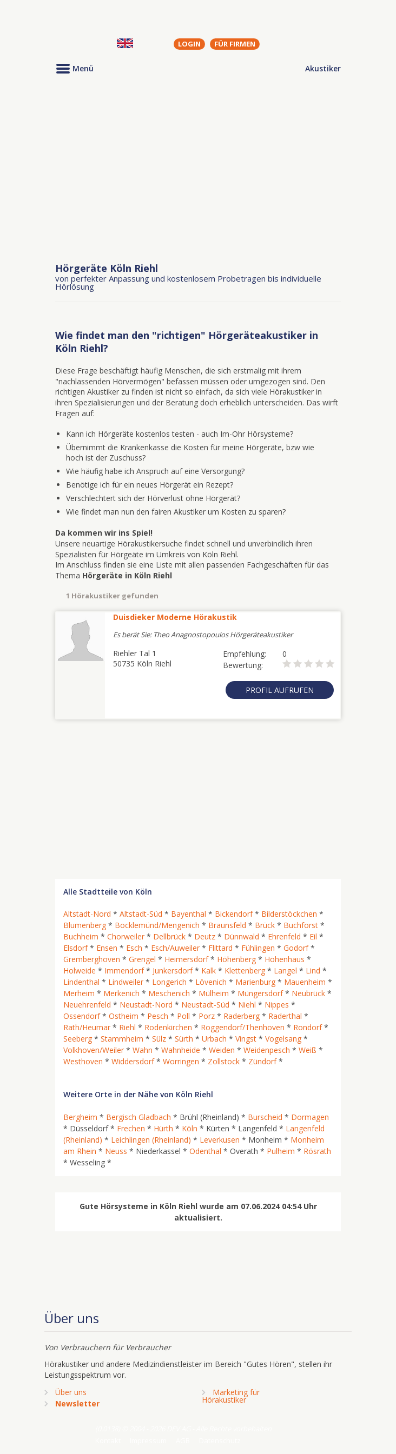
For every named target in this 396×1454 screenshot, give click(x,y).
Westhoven (83, 1061)
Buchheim (80, 936)
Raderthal (285, 1016)
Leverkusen (220, 1140)
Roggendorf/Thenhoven (243, 1027)
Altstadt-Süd (141, 914)
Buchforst (300, 925)
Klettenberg (245, 970)
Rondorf (307, 1027)
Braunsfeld (227, 925)
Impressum (148, 1440)
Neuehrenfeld (87, 1004)
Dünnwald (241, 936)
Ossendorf (81, 1016)
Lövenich (211, 982)
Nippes (277, 1004)
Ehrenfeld (284, 936)
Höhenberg (236, 959)
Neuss (116, 1151)
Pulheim (281, 1151)
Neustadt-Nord (146, 1004)
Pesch (157, 1016)
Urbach (214, 1038)
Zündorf (262, 1061)
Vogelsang (283, 1038)
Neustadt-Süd (205, 1004)
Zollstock (224, 1061)
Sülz (159, 1038)
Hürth (163, 1128)
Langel (285, 970)
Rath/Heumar (86, 1027)
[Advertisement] (198, 169)
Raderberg (241, 1016)
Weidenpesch (266, 1050)
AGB (183, 1440)
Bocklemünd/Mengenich (157, 925)
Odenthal (205, 1151)
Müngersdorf (260, 993)
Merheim (79, 993)
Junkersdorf (173, 970)
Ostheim (123, 1016)
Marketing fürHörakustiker (231, 1396)
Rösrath (317, 1151)
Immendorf (124, 970)
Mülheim (214, 993)
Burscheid (265, 1117)
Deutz (204, 936)
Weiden (222, 1050)
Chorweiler (125, 936)
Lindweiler (125, 982)
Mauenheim (305, 982)
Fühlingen (258, 948)
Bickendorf (234, 914)
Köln (189, 1128)
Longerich (169, 982)
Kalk (208, 970)
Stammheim (122, 1038)
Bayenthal (188, 914)
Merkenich (121, 993)
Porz (207, 1016)
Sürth (184, 1038)
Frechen (131, 1128)
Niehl (247, 1004)
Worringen (181, 1061)
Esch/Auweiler (175, 948)
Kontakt (108, 1440)
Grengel (142, 959)
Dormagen (310, 1117)
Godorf (295, 948)
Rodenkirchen (168, 1027)
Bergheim (80, 1117)
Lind (313, 970)
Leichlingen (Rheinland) (151, 1140)
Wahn (143, 1050)
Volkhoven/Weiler (93, 1050)
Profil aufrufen (280, 690)
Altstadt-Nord (87, 914)
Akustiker (323, 68)
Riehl (127, 1027)
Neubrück (308, 993)
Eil (313, 936)
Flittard (220, 948)
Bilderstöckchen (289, 914)
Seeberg (77, 1038)
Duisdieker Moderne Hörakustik (175, 617)
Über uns (71, 1392)
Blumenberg (84, 925)
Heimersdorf (186, 959)
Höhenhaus (285, 959)
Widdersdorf (132, 1061)
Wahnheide (180, 1050)
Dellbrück (169, 936)
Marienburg (255, 982)
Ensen (106, 948)
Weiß (307, 1050)
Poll (183, 1016)
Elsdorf (75, 948)
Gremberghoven (91, 959)
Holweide (79, 970)
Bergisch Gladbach (138, 1117)
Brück (265, 925)
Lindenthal (81, 982)
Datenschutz (220, 1440)
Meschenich (169, 993)
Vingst (245, 1038)
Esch (134, 948)
